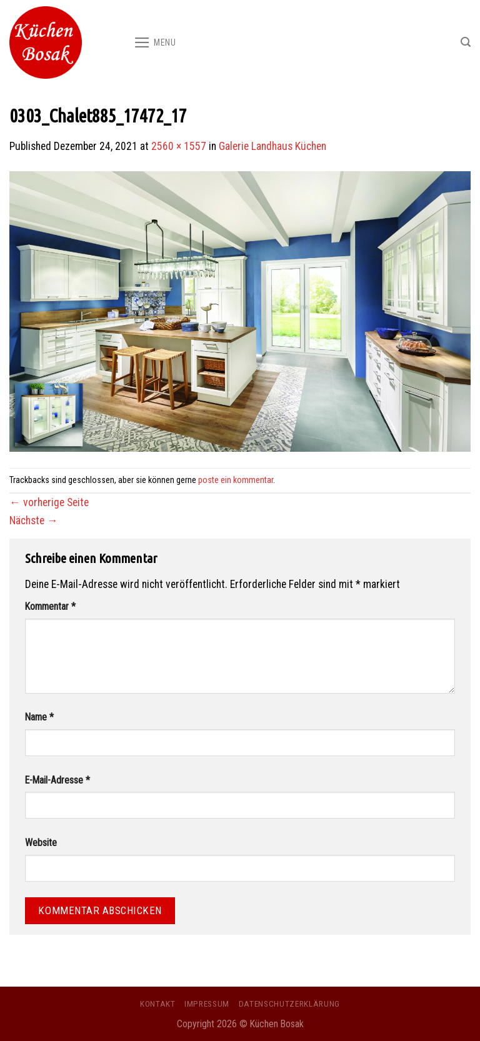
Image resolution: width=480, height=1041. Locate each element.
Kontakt (158, 1004)
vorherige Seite (49, 502)
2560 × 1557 (178, 146)
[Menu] (155, 42)
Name (39, 717)
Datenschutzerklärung (289, 1004)
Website (41, 843)
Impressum (206, 1004)
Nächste (33, 520)
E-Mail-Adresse (57, 780)
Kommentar (50, 606)
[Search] (466, 42)
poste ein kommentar (235, 480)
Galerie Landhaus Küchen (272, 146)
